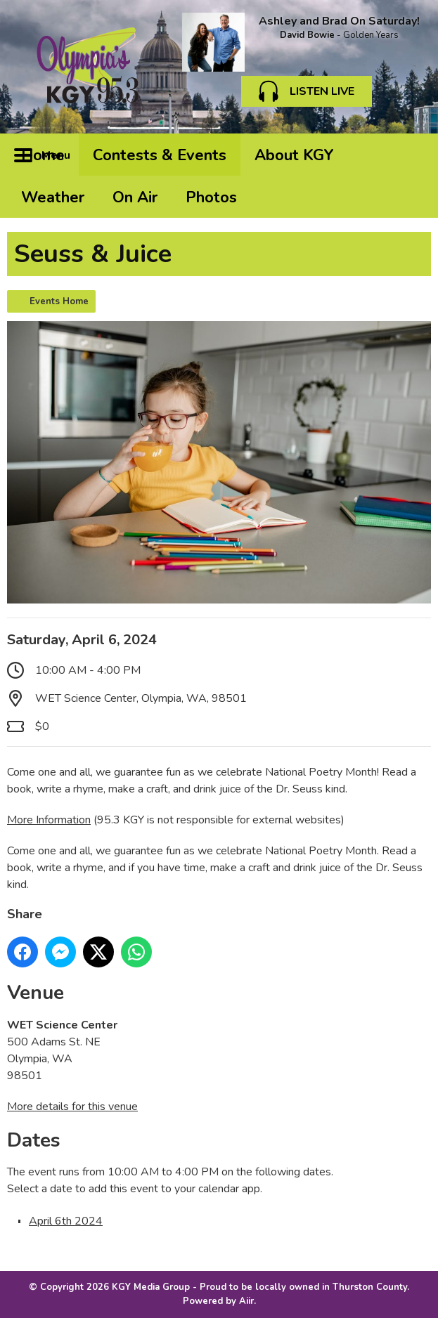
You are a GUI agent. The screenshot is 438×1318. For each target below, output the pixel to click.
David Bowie (307, 35)
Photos (211, 197)
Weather (52, 197)
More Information (49, 820)
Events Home (59, 301)
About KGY (294, 155)
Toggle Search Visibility (410, 154)
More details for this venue (72, 1106)
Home (43, 155)
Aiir (246, 1301)
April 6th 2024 (66, 1221)
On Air (134, 197)
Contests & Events (159, 155)
